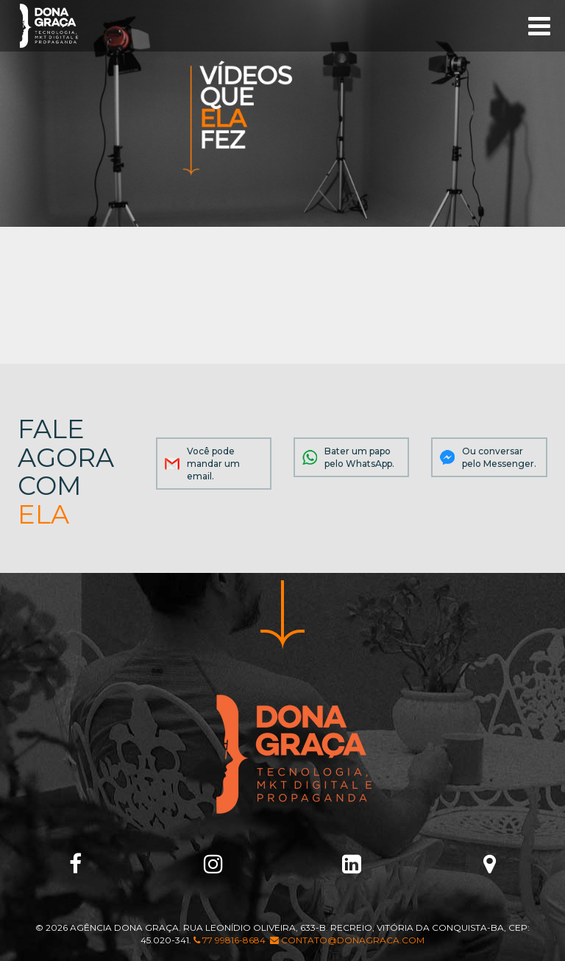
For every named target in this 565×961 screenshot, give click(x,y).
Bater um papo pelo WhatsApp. (359, 457)
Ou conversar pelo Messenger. (499, 457)
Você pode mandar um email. (213, 464)
